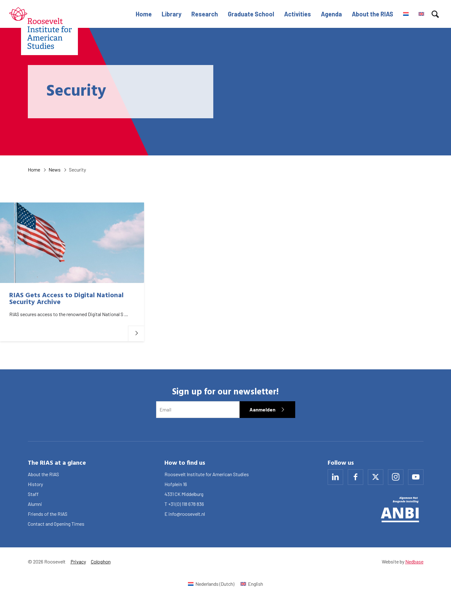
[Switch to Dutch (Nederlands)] (211, 583)
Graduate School (251, 14)
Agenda (331, 14)
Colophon (101, 561)
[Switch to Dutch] (406, 14)
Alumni (35, 504)
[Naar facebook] (355, 477)
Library (171, 14)
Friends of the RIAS (47, 514)
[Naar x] (375, 477)
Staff (33, 494)
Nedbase (414, 561)
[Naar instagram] (395, 477)
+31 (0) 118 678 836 (186, 504)
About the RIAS (372, 14)
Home (144, 14)
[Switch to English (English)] (251, 583)
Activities (297, 14)
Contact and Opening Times (56, 524)
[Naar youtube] (415, 477)
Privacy (78, 561)
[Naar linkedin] (335, 477)
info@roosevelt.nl (186, 514)
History (35, 484)
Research (204, 14)
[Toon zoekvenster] (435, 14)
